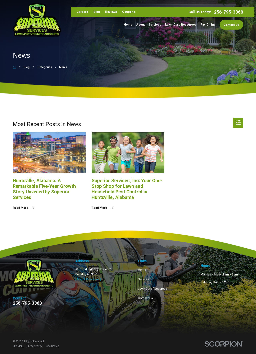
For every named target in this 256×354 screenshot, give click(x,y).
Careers (82, 12)
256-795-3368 (228, 12)
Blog (96, 12)
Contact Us (231, 25)
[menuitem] (18, 346)
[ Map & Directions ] (88, 279)
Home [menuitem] (128, 24)
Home (142, 269)
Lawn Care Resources (152, 288)
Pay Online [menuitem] (208, 24)
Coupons (128, 12)
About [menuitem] (140, 24)
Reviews (111, 12)
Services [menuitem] (155, 24)
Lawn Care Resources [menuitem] (180, 24)
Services (143, 279)
